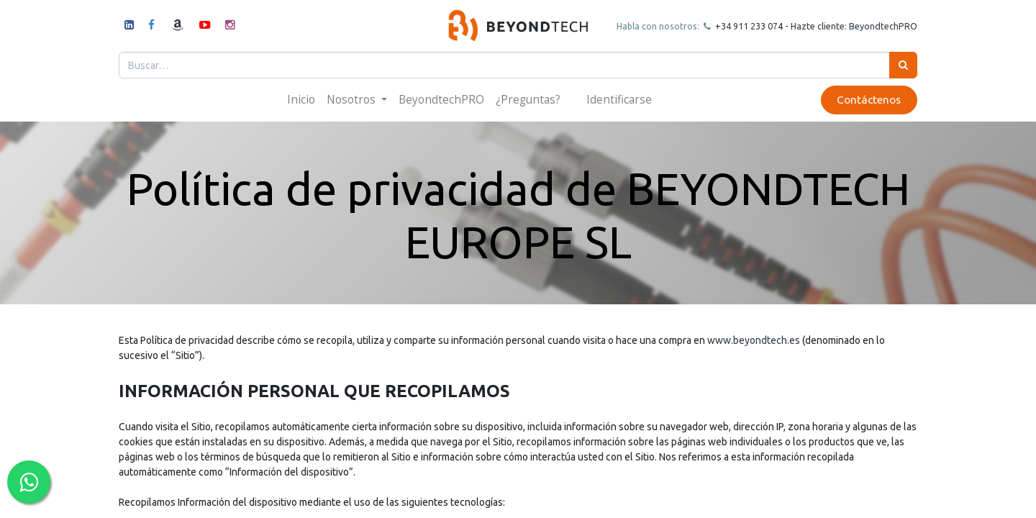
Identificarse (619, 99)
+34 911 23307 (745, 26)
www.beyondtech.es (753, 340)
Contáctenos (869, 100)
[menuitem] (301, 100)
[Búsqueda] (903, 65)
